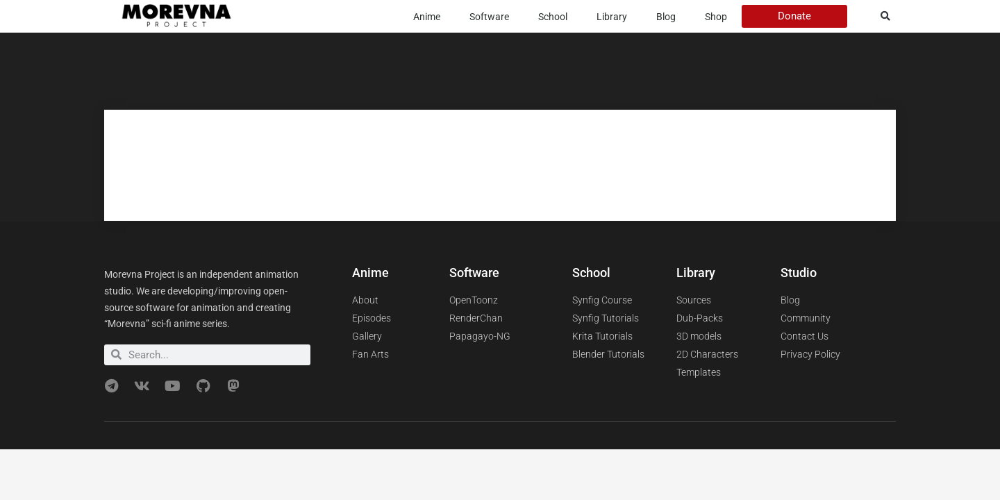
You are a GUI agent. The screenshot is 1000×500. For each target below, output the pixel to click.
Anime (426, 16)
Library (612, 16)
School (552, 16)
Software (489, 16)
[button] (885, 16)
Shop (716, 16)
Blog (666, 16)
